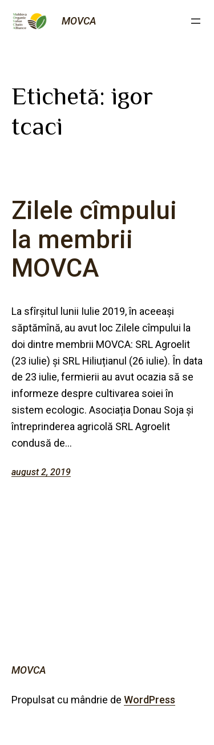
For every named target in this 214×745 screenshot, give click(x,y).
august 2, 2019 (41, 472)
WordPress (149, 700)
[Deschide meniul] (196, 21)
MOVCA (79, 21)
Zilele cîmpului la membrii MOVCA (94, 239)
